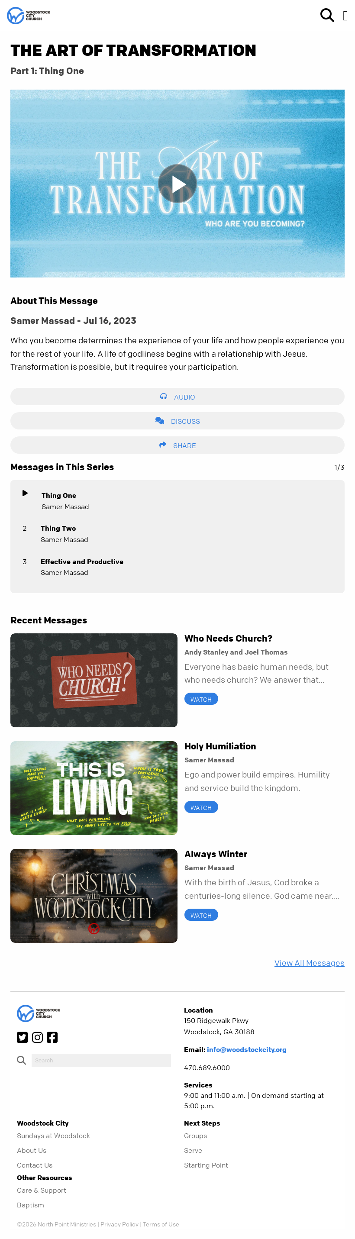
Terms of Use (161, 1224)
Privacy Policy (119, 1224)
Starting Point (206, 1165)
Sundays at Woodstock (53, 1135)
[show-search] (323, 16)
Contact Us (34, 1165)
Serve (193, 1150)
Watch (201, 699)
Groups (195, 1135)
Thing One (59, 495)
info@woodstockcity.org (247, 1049)
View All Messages (309, 963)
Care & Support (41, 1190)
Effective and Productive (82, 561)
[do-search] (101, 1060)
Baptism (30, 1204)
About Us (31, 1150)
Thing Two (58, 528)
